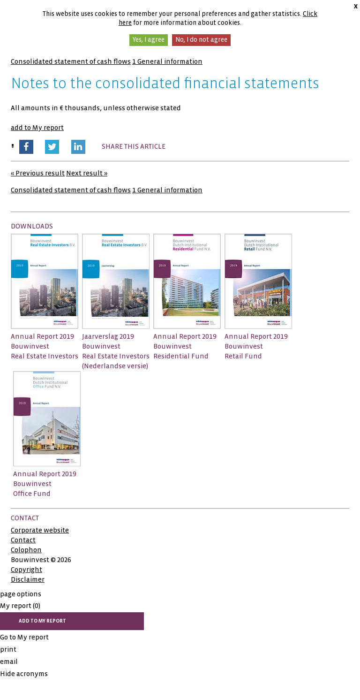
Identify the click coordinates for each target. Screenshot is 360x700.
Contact (23, 540)
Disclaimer (28, 579)
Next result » (86, 173)
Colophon (26, 550)
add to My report (37, 127)
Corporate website (40, 530)
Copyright (26, 569)
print (8, 649)
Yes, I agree (149, 39)
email (9, 661)
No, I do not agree (201, 39)
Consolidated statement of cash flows (71, 61)
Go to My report (24, 637)
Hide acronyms (24, 673)
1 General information (167, 61)
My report (20, 605)
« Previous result (38, 173)
